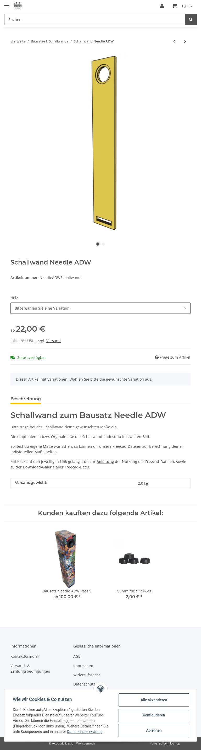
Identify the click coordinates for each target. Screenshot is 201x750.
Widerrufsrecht (86, 674)
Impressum (83, 665)
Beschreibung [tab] (25, 398)
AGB (77, 656)
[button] (162, 6)
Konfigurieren (154, 715)
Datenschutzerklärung (85, 732)
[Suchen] (94, 19)
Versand (53, 340)
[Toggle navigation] (6, 3)
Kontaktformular (24, 656)
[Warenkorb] (182, 6)
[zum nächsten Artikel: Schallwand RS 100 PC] (185, 41)
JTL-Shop (174, 743)
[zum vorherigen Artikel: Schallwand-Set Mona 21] (174, 41)
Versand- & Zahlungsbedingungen (30, 668)
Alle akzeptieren (154, 700)
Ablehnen (153, 730)
